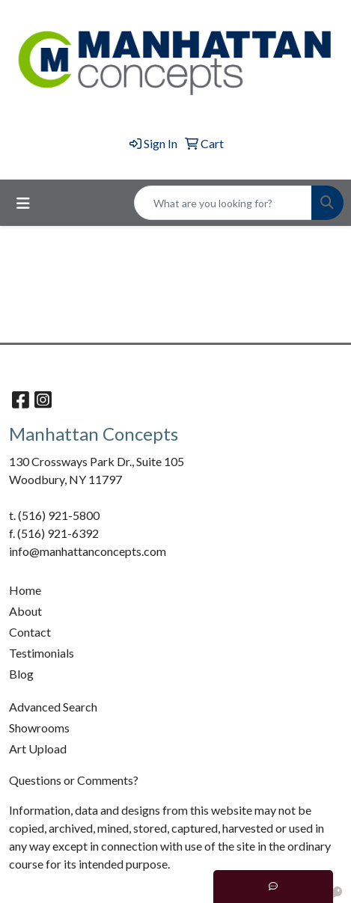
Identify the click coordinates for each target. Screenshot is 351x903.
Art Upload (38, 748)
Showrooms (39, 727)
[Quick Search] (223, 203)
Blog (21, 674)
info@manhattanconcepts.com (87, 551)
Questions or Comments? (73, 780)
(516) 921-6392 (58, 533)
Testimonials (41, 653)
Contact (30, 632)
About (25, 611)
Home (25, 590)
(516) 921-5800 (59, 515)
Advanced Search (53, 707)
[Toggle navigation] (23, 203)
